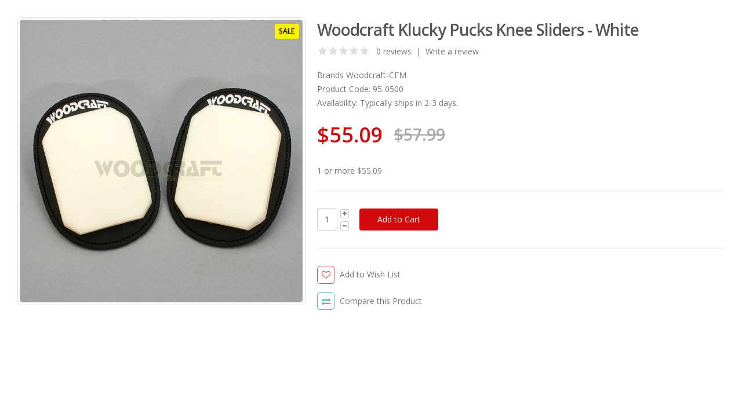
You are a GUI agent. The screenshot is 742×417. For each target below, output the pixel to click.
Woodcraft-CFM (376, 75)
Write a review (452, 51)
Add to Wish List (370, 274)
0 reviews (394, 51)
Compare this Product (381, 300)
